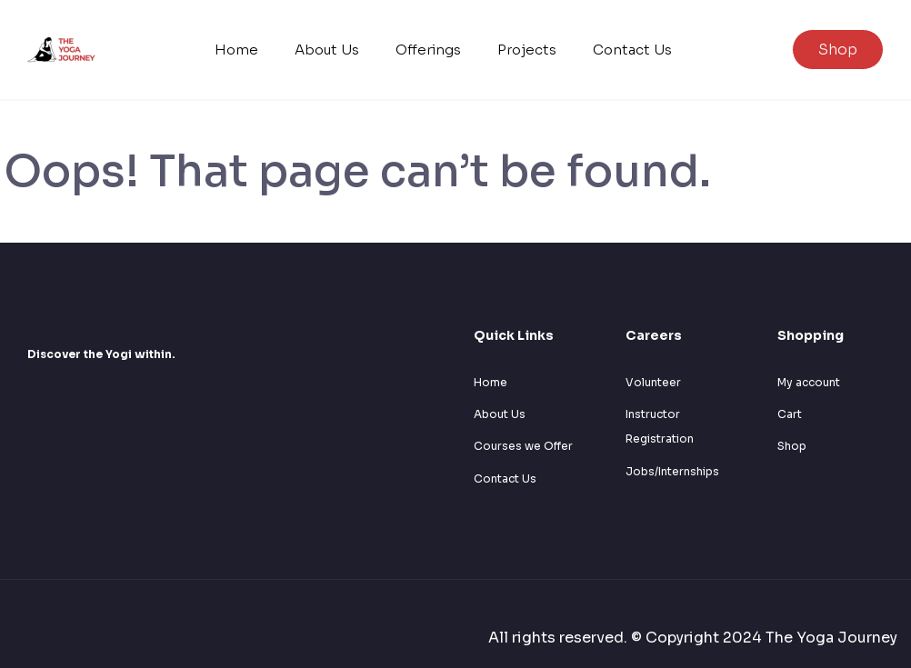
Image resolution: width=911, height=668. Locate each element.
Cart (789, 414)
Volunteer (653, 382)
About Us (327, 49)
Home (236, 49)
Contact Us (632, 49)
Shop (837, 49)
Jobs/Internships (672, 471)
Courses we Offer (523, 446)
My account (808, 382)
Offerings (428, 49)
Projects (526, 49)
